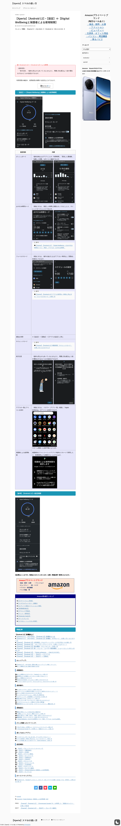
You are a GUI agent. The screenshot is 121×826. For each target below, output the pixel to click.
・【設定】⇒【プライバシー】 (25, 763)
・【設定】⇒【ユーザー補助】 (25, 768)
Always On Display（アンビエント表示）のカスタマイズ (32, 679)
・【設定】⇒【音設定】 (24, 759)
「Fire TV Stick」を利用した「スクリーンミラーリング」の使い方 (34, 727)
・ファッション (96, 27)
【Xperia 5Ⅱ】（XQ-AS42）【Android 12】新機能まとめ (35, 636)
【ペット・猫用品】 (24, 613)
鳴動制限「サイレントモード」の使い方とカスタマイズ (32, 717)
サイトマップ (16, 8)
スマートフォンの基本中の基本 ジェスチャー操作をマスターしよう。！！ (37, 691)
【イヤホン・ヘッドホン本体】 (28, 621)
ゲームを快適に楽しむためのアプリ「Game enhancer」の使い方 (34, 740)
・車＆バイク (96, 39)
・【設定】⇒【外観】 (23, 752)
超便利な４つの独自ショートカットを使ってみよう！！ (32, 676)
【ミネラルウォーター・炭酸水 (28, 603)
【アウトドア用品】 (24, 611)
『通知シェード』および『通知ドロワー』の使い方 (31, 713)
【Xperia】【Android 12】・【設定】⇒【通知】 (32, 656)
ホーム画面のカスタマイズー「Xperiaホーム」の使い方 (32, 674)
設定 (47, 799)
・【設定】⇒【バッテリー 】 (25, 755)
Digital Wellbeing (27, 799)
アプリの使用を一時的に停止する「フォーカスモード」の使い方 (34, 738)
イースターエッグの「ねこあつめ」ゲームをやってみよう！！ (33, 737)
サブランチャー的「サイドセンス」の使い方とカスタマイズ (33, 700)
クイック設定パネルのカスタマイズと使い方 (29, 693)
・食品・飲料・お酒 (96, 24)
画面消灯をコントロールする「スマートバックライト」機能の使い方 (36, 704)
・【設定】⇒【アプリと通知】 (25, 754)
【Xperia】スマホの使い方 (24, 3)
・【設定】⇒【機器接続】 (24, 750)
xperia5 (19, 796)
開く (48, 86)
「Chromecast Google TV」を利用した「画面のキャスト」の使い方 (35, 729)
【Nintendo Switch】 (24, 616)
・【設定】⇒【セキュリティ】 (25, 766)
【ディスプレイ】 (23, 618)
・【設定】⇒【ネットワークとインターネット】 (29, 748)
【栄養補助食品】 (23, 608)
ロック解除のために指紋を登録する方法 (28, 666)
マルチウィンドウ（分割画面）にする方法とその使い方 (31, 696)
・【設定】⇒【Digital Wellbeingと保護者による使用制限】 (33, 770)
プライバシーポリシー (29, 8)
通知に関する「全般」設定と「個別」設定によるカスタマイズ (34, 715)
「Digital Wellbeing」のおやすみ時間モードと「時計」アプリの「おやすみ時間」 (38, 719)
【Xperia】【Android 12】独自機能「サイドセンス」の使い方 (37, 646)
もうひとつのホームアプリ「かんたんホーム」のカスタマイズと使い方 (36, 681)
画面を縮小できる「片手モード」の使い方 (28, 698)
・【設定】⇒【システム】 (24, 772)
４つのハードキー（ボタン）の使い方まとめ (29, 689)
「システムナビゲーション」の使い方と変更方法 (30, 695)
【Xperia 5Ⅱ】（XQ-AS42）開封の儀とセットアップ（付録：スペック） (36, 664)
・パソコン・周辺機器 (96, 36)
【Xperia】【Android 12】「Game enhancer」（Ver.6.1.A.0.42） (38, 652)
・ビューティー (96, 30)
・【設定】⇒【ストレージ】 (24, 761)
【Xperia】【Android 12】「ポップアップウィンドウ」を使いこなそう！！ (41, 644)
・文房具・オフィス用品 (96, 33)
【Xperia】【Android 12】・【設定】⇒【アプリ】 (33, 654)
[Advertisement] (31, 48)
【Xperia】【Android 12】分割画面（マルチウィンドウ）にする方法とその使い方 (44, 642)
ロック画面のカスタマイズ (24, 678)
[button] (117, 822)
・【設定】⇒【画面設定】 (24, 757)
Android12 (19, 799)
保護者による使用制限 (39, 799)
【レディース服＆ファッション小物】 (30, 606)
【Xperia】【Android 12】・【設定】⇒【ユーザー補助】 (38, 808)
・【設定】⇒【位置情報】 (24, 764)
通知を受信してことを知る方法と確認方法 (28, 712)
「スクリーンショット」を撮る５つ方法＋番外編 (30, 702)
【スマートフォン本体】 (25, 601)
